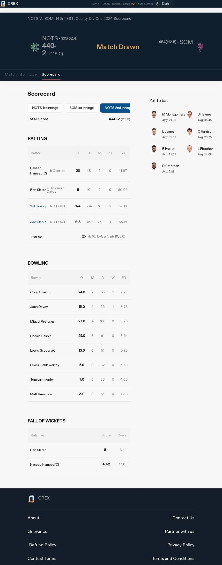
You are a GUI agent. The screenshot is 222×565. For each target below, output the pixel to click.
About (33, 510)
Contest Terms (42, 551)
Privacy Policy (180, 537)
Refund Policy (42, 537)
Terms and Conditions (173, 551)
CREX (39, 491)
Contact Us (183, 510)
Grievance (37, 524)
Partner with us (179, 524)
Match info (15, 74)
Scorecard (51, 74)
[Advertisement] (203, 321)
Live (33, 74)
